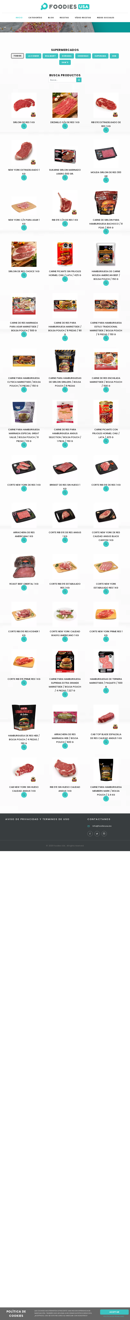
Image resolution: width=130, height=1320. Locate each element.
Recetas (64, 18)
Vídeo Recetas (83, 18)
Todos (17, 56)
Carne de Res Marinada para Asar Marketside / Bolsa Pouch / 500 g (23, 326)
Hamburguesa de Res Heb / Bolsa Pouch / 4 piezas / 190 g (24, 743)
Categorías (35, 18)
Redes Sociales (105, 18)
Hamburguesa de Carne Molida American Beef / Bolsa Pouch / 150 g (106, 275)
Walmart (50, 56)
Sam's (65, 62)
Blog (51, 18)
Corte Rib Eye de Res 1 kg (106, 488)
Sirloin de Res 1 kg (24, 122)
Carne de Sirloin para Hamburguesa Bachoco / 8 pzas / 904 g (106, 223)
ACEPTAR (114, 1312)
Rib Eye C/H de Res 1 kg (65, 219)
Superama (100, 56)
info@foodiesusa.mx (102, 830)
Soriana (67, 56)
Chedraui (83, 56)
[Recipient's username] (62, 79)
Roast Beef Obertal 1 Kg (24, 587)
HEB (114, 56)
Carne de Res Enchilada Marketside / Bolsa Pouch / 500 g (106, 381)
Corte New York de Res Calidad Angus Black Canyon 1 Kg (106, 540)
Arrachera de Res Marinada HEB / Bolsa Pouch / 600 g (65, 742)
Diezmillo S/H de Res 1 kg (65, 122)
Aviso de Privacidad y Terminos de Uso (37, 823)
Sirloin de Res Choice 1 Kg (23, 271)
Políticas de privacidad (113, 1316)
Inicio (19, 18)
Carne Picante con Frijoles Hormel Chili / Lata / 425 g (106, 437)
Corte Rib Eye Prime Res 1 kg (24, 682)
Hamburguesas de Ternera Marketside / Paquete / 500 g (106, 686)
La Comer (33, 56)
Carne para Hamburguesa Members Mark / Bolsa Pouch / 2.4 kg (106, 794)
